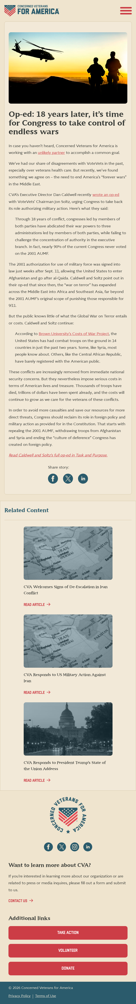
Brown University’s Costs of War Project (74, 334)
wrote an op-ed (105, 195)
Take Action (68, 933)
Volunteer (75, 953)
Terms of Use (45, 996)
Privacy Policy (19, 996)
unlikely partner (51, 153)
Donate (75, 970)
